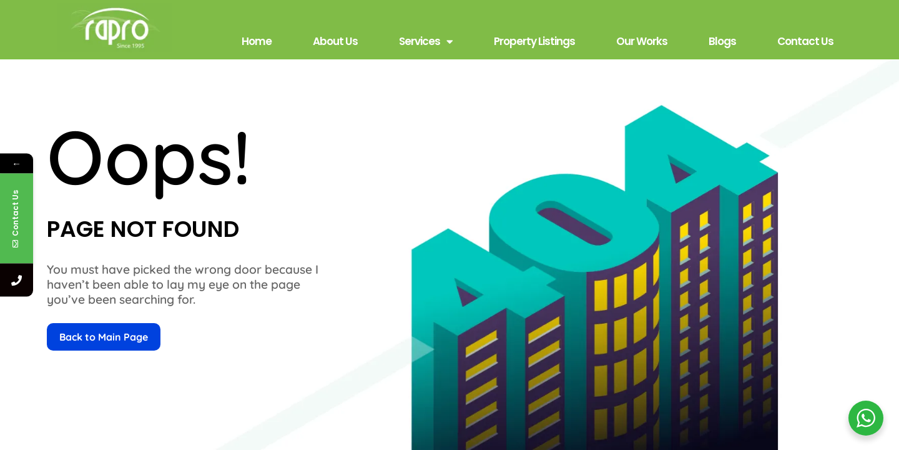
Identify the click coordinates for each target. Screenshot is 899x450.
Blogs (722, 41)
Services (426, 41)
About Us (335, 41)
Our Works (641, 41)
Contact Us (805, 41)
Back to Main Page (103, 337)
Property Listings (534, 41)
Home (257, 41)
